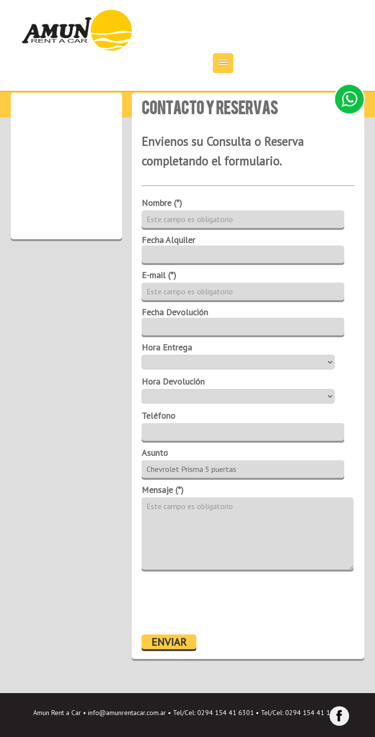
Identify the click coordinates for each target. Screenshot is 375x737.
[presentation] (216, 603)
